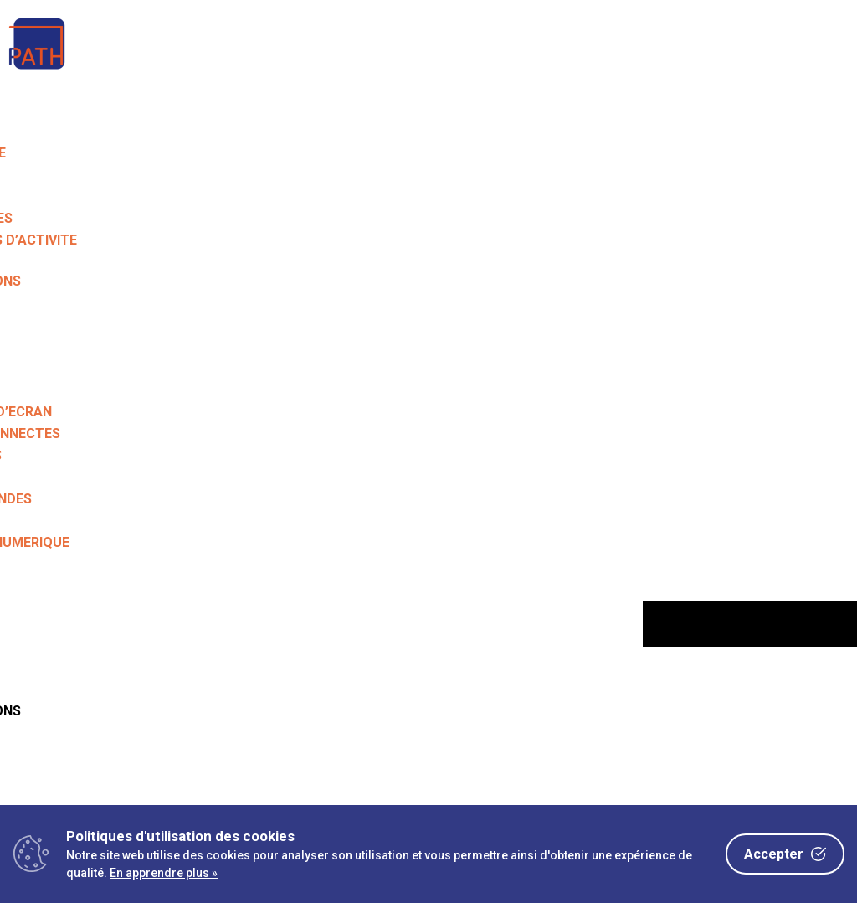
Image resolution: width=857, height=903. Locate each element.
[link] (37, 70)
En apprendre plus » (164, 873)
